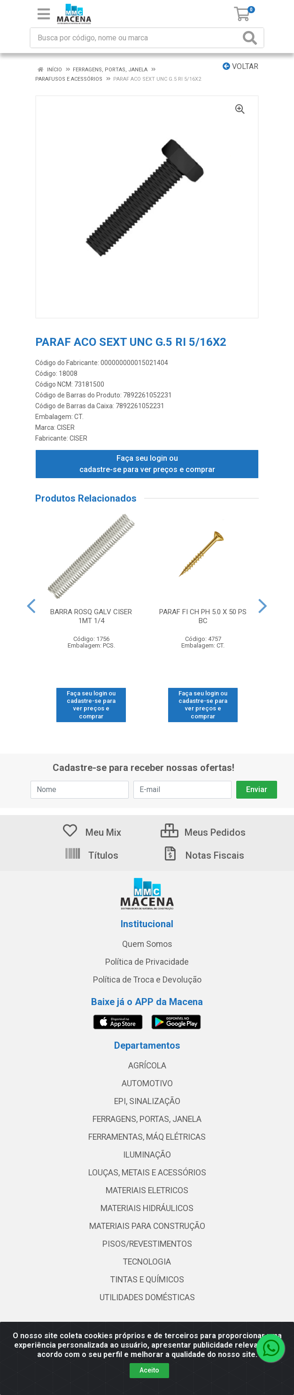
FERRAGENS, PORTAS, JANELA (147, 1119)
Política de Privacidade (147, 962)
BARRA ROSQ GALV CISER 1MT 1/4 (91, 616)
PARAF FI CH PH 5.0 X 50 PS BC (203, 616)
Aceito (149, 1386)
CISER (66, 427)
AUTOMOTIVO (147, 1083)
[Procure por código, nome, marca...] (135, 37)
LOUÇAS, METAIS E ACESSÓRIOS (147, 1172)
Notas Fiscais (203, 855)
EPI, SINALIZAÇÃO (147, 1101)
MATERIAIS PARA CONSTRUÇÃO (147, 1226)
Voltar (240, 66)
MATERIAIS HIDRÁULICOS (147, 1208)
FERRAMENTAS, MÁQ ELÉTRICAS (147, 1137)
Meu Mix (91, 832)
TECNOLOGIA (147, 1261)
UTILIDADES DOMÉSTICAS (147, 1297)
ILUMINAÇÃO (147, 1154)
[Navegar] (31, 606)
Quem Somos (147, 944)
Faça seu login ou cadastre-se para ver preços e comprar (147, 464)
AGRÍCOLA (147, 1065)
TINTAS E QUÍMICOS (147, 1279)
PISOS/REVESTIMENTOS (147, 1244)
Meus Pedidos (203, 832)
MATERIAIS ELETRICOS (147, 1190)
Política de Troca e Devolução (147, 979)
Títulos (91, 855)
